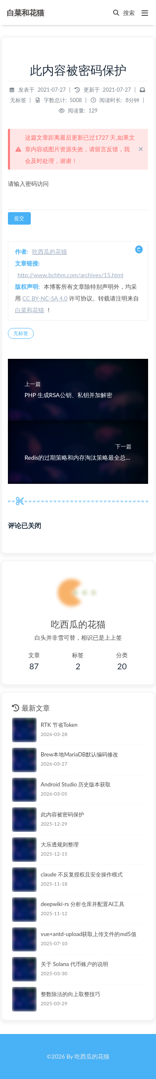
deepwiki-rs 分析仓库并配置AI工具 (82, 904)
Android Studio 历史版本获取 (76, 784)
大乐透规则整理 (60, 844)
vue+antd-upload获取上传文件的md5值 (88, 934)
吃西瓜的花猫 (49, 251)
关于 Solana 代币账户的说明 (74, 964)
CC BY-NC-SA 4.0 (45, 298)
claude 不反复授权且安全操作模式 (82, 874)
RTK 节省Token (59, 724)
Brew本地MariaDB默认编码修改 (79, 754)
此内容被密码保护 (62, 814)
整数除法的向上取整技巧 (70, 994)
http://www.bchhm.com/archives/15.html (70, 274)
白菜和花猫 (29, 309)
